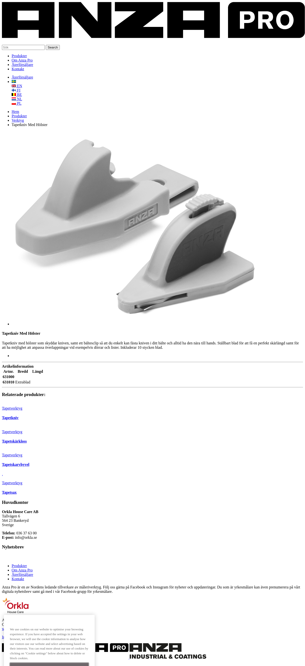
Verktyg (18, 120)
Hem (15, 112)
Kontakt (18, 69)
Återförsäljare (22, 65)
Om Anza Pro (22, 60)
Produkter (19, 56)
